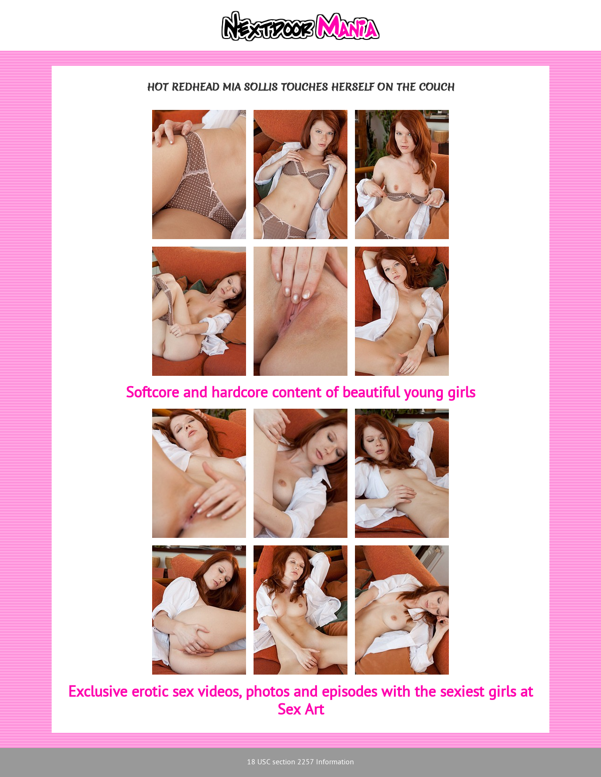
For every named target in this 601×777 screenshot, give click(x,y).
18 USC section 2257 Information (300, 762)
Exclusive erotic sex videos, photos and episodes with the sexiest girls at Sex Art (300, 702)
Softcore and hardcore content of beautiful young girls (300, 394)
